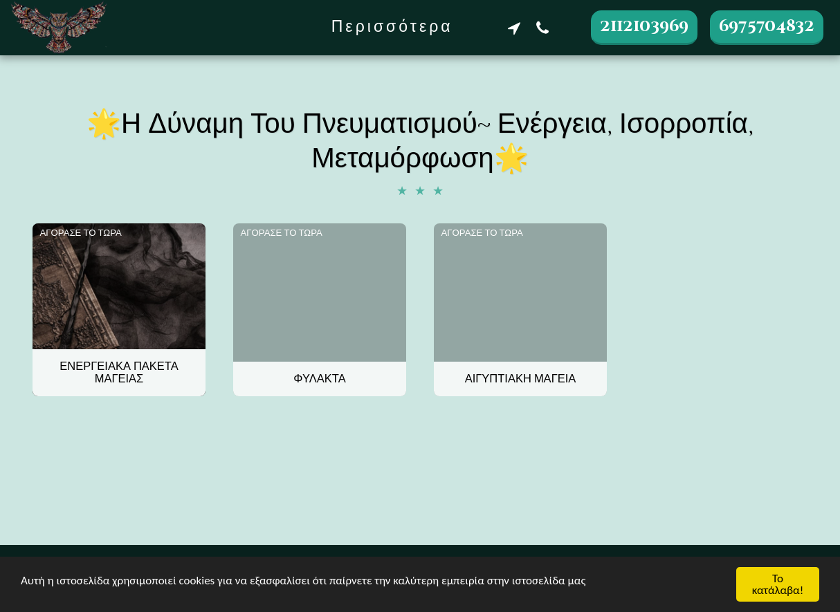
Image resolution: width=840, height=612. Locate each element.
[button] (513, 27)
